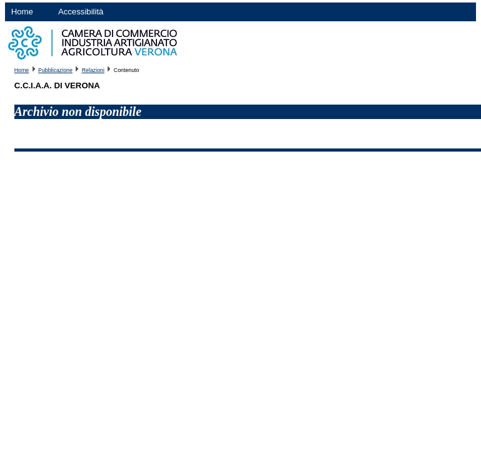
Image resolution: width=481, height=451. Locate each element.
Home (22, 11)
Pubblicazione (55, 70)
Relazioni (93, 70)
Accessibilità (81, 11)
